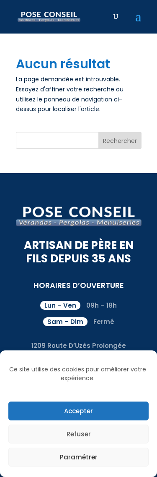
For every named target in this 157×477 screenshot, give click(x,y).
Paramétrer (79, 457)
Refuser (79, 434)
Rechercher (120, 141)
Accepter (78, 411)
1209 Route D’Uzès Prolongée (78, 345)
